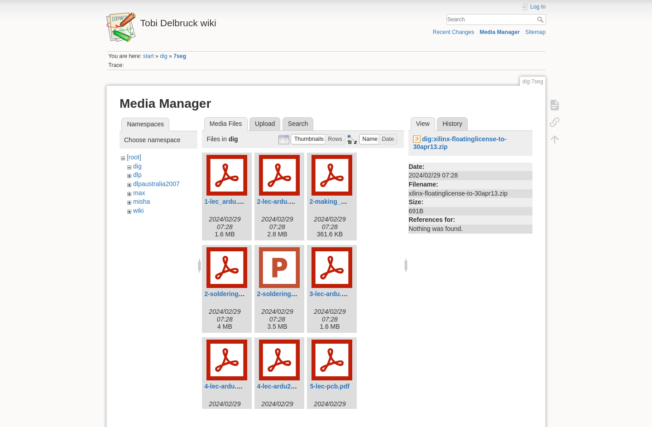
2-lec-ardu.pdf (278, 201)
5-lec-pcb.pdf (330, 386)
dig (163, 56)
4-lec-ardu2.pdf (279, 386)
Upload (265, 123)
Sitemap (535, 32)
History (452, 123)
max (139, 193)
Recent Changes (453, 32)
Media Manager (499, 32)
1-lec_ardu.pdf (226, 201)
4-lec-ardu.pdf (225, 386)
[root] (134, 157)
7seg (179, 56)
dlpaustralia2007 (156, 183)
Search (541, 19)
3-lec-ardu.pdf (330, 293)
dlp (137, 174)
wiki (138, 210)
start (148, 56)
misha (141, 201)
